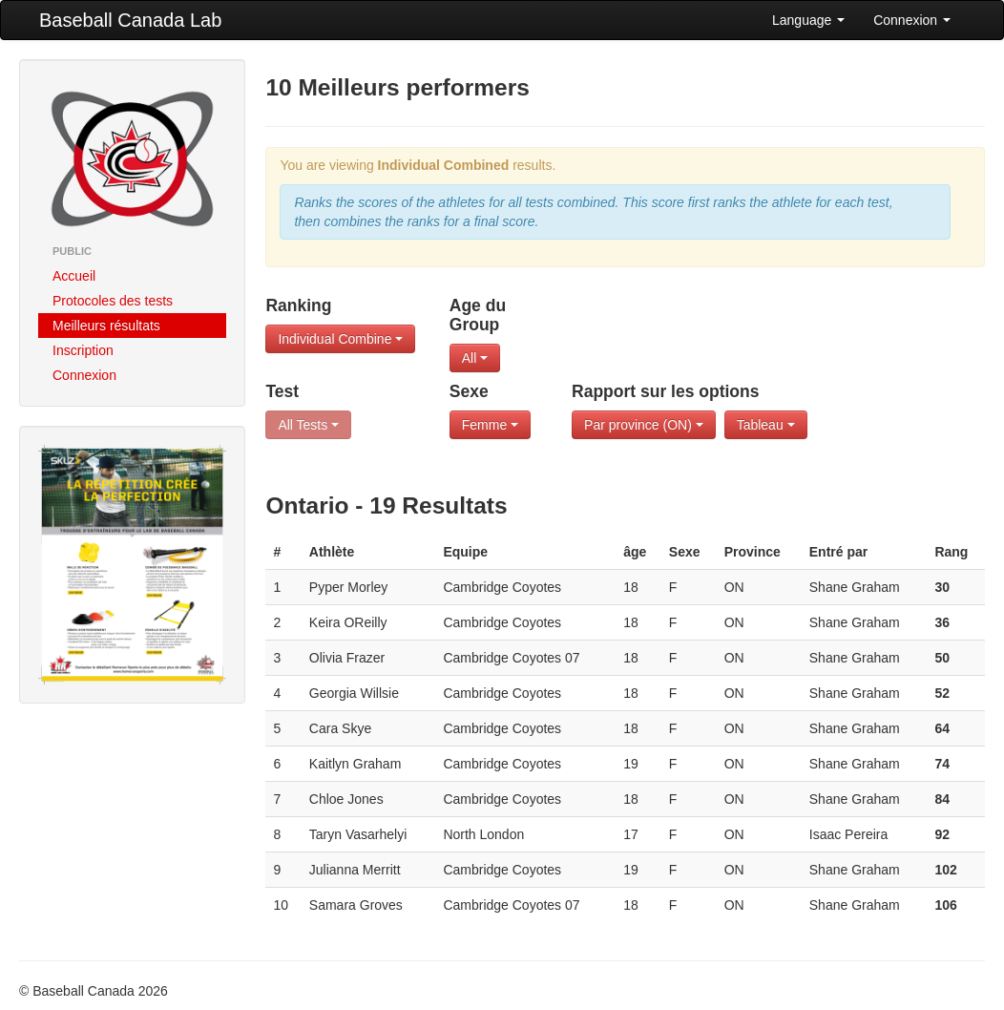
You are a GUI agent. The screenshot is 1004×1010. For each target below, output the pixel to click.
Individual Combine (340, 339)
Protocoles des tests (112, 300)
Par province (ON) (643, 424)
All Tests (308, 424)
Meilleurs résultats (106, 325)
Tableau (766, 424)
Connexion (912, 20)
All (475, 358)
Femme (490, 424)
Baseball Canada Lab (130, 20)
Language (808, 20)
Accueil (73, 276)
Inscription (83, 350)
